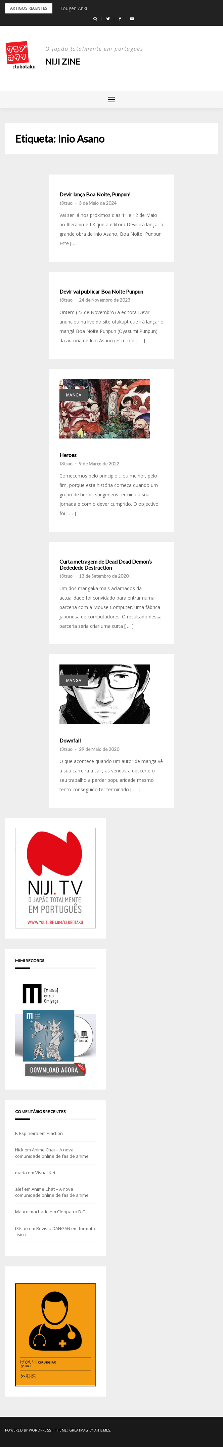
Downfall (70, 740)
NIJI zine (62, 61)
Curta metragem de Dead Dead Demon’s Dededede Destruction (105, 564)
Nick (19, 1150)
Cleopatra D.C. (71, 1212)
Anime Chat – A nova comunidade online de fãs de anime (52, 1153)
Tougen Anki (73, 8)
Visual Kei (45, 1173)
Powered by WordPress (28, 1430)
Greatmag (78, 1430)
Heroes (68, 455)
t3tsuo (66, 203)
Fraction (55, 1133)
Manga (73, 395)
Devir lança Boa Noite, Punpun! (95, 194)
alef (19, 1189)
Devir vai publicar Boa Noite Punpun (101, 292)
